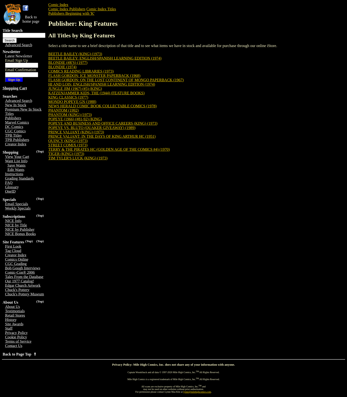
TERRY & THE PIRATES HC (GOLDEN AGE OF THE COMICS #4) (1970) (109, 149)
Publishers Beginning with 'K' (71, 13)
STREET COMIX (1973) (67, 145)
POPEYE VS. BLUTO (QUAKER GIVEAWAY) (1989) (91, 128)
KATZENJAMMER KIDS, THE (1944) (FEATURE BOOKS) (96, 93)
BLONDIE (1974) (62, 67)
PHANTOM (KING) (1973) (70, 115)
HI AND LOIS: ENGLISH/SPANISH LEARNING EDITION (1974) (101, 84)
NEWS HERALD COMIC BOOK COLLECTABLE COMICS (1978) (102, 106)
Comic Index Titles (101, 9)
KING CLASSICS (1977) (68, 97)
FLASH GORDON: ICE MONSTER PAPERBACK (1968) (94, 76)
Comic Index (58, 5)
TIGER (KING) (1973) (66, 154)
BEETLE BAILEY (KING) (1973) (75, 54)
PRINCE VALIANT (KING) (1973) (76, 132)
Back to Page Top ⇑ (19, 354)
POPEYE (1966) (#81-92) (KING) (75, 119)
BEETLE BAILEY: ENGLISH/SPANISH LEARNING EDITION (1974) (105, 58)
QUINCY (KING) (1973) (68, 141)
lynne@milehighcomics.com (197, 391)
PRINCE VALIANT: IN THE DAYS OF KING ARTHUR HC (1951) (102, 136)
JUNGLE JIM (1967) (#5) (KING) (75, 89)
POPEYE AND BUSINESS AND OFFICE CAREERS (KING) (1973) (102, 123)
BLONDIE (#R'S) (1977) (67, 63)
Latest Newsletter (18, 56)
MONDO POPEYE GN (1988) (72, 102)
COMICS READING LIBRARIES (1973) (81, 71)
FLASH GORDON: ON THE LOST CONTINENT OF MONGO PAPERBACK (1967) (116, 80)
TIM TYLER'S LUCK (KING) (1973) (77, 158)
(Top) (40, 151)
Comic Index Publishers (66, 9)
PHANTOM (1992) (63, 110)
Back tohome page (30, 19)
